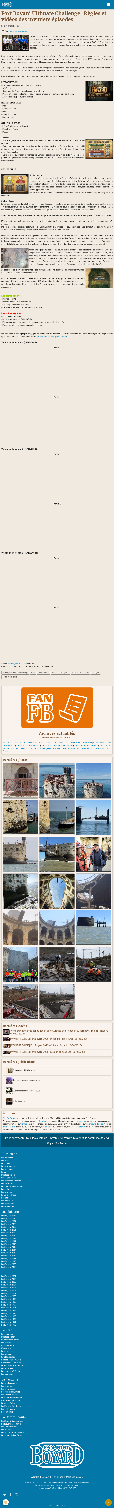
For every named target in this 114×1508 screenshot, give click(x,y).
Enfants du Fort (16, 1100)
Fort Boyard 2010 (8, 1260)
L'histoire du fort (8, 1336)
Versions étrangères (18, 31)
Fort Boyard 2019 (8, 1234)
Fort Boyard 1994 (8, 1312)
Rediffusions (26, 748)
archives (82, 1120)
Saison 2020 (20, 743)
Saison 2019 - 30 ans (36, 743)
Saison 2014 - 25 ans (102, 743)
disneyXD (95, 673)
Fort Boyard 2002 (8, 1289)
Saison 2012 (21, 745)
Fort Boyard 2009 (8, 1263)
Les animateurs (8, 1165)
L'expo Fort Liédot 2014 (11, 1361)
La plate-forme (7, 1344)
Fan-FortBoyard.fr (102, 748)
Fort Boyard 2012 (8, 1254)
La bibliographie (8, 1356)
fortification (44, 1120)
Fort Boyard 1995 (8, 1309)
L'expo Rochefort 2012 (11, 1359)
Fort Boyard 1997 (8, 1304)
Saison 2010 (46, 745)
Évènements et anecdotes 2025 (23, 1079)
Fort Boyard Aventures (11, 1405)
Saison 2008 (79, 745)
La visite (4, 1350)
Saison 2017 (63, 743)
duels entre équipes (80, 673)
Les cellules (6, 1188)
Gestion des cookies (57, 1504)
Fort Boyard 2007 (8, 1275)
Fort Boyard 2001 (8, 1292)
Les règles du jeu (8, 1177)
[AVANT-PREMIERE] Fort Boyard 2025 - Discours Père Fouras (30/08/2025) (50, 1038)
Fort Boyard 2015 (8, 1246)
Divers (5, 751)
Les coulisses (7, 1182)
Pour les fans (88, 748)
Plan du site (57, 1476)
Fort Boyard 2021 (8, 1229)
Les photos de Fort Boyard (12, 1431)
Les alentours (7, 1373)
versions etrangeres (60, 673)
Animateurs (58, 748)
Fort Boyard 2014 (8, 1249)
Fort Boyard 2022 (8, 1226)
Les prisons (6, 1159)
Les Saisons (10, 1211)
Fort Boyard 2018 (8, 1237)
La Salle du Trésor (9, 1194)
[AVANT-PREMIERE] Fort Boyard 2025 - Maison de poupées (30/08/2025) (49, 1051)
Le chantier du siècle (10, 1339)
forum (83, 1126)
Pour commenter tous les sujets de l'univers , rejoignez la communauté (57, 1139)
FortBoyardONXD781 (17, 664)
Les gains (5, 1197)
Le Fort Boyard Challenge (12, 1364)
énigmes (48, 1126)
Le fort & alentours (72, 748)
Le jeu (3, 1171)
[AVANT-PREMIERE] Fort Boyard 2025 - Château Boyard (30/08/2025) (46, 1045)
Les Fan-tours (7, 1411)
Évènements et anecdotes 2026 (23, 1089)
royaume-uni (43, 673)
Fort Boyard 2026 (8, 1214)
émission (26, 1123)
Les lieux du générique (10, 1370)
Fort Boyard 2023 (8, 1223)
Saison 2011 (34, 745)
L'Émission (9, 1153)
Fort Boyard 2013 (8, 1252)
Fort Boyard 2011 (8, 1257)
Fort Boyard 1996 (8, 1307)
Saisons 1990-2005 (11, 748)
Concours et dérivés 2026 (20, 1069)
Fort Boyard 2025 (8, 1217)
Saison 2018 (51, 743)
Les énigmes (6, 1385)
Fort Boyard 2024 (8, 1220)
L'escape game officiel (10, 1399)
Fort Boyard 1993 (8, 1315)
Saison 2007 (92, 745)
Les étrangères (7, 1205)
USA (33, 673)
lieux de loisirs (9, 1126)
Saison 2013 (9, 745)
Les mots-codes (8, 1388)
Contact (45, 1476)
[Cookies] (6, 1502)
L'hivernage (6, 1347)
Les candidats (7, 1199)
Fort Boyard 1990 (8, 1324)
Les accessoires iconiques (12, 1179)
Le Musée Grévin (8, 1402)
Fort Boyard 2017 (8, 1240)
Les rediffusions (8, 1408)
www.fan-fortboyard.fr (81, 1481)
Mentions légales (74, 1476)
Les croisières (7, 1353)
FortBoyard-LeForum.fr (11, 1423)
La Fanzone (9, 1378)
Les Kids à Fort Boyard (10, 1391)
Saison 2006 (104, 745)
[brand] (7, 4)
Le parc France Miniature (11, 1396)
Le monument (7, 1333)
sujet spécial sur (51, 336)
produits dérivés (96, 1123)
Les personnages (8, 1168)
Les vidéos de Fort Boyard (12, 1434)
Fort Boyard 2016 (8, 1243)
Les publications (8, 1428)
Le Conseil (5, 1162)
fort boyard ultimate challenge (15, 673)
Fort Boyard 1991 (8, 1321)
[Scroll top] (108, 1502)
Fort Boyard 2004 (8, 1284)
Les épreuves (7, 1157)
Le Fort (6, 1329)
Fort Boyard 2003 (8, 1286)
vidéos (74, 1126)
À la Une (35, 1476)
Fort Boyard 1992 (8, 1318)
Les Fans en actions (9, 1394)
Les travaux (6, 1341)
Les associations (8, 1202)
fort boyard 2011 (10, 677)
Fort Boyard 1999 (8, 1298)
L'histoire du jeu (8, 1174)
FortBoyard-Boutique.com (12, 1420)
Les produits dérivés (9, 1382)
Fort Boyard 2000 (8, 1295)
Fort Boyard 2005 (8, 1281)
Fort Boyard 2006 (8, 1278)
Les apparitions (7, 1367)
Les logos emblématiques (12, 1185)
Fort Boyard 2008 (8, 1266)
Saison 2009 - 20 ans (63, 745)
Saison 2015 (86, 743)
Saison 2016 (74, 743)
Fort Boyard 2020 (8, 1232)
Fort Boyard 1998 (8, 1301)
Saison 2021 (8, 743)
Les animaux (6, 1191)
